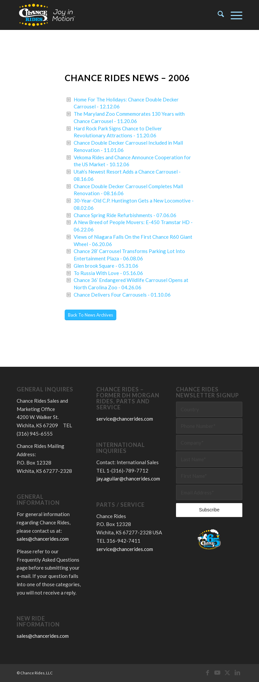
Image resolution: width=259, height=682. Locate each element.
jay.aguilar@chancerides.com (128, 478)
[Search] (217, 15)
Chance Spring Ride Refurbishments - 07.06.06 (125, 215)
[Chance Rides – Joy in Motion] (47, 15)
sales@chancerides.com (43, 539)
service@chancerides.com (124, 419)
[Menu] (233, 15)
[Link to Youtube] (217, 672)
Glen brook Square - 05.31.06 (106, 266)
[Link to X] (227, 672)
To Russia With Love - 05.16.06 (108, 273)
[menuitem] (217, 15)
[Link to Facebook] (207, 672)
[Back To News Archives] (90, 315)
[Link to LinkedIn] (237, 672)
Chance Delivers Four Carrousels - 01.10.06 (122, 295)
